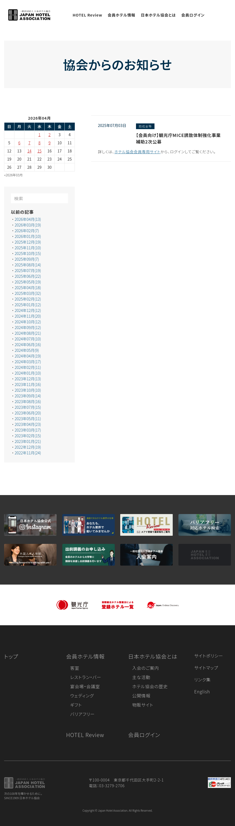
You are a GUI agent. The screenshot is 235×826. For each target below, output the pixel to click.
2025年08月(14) (28, 264)
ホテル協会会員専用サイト (137, 151)
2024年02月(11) (28, 367)
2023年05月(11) (28, 418)
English (202, 691)
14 (29, 151)
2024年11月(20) (28, 316)
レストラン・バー (85, 677)
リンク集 (202, 679)
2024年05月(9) (27, 350)
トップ (11, 656)
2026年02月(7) (27, 230)
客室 (74, 668)
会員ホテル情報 (121, 15)
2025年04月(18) (28, 287)
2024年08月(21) (28, 333)
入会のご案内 (145, 668)
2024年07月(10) (28, 339)
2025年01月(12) (28, 304)
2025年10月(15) (28, 253)
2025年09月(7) (27, 259)
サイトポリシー (208, 655)
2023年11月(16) (28, 384)
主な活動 (141, 677)
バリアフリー (82, 714)
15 (40, 151)
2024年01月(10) (28, 373)
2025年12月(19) (28, 242)
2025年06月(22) (28, 276)
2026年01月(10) (28, 236)
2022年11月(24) (28, 452)
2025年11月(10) (28, 247)
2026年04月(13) (28, 219)
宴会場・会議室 (85, 686)
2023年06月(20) (28, 413)
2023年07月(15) (28, 407)
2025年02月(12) (28, 299)
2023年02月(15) (28, 435)
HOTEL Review (87, 15)
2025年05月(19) (28, 282)
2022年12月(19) (28, 447)
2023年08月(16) (28, 401)
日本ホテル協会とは (158, 15)
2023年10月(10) (28, 390)
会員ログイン (193, 15)
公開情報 (141, 695)
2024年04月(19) (28, 356)
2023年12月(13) (28, 378)
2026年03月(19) (28, 225)
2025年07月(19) (28, 270)
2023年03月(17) (28, 430)
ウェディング (82, 695)
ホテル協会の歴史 (150, 686)
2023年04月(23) (28, 424)
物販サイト (142, 704)
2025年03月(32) (28, 293)
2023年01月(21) (28, 441)
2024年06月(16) (28, 344)
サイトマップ (206, 667)
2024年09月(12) (28, 327)
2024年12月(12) (28, 310)
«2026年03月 (13, 175)
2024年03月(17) (28, 361)
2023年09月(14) (28, 395)
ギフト (76, 704)
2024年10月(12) (28, 321)
